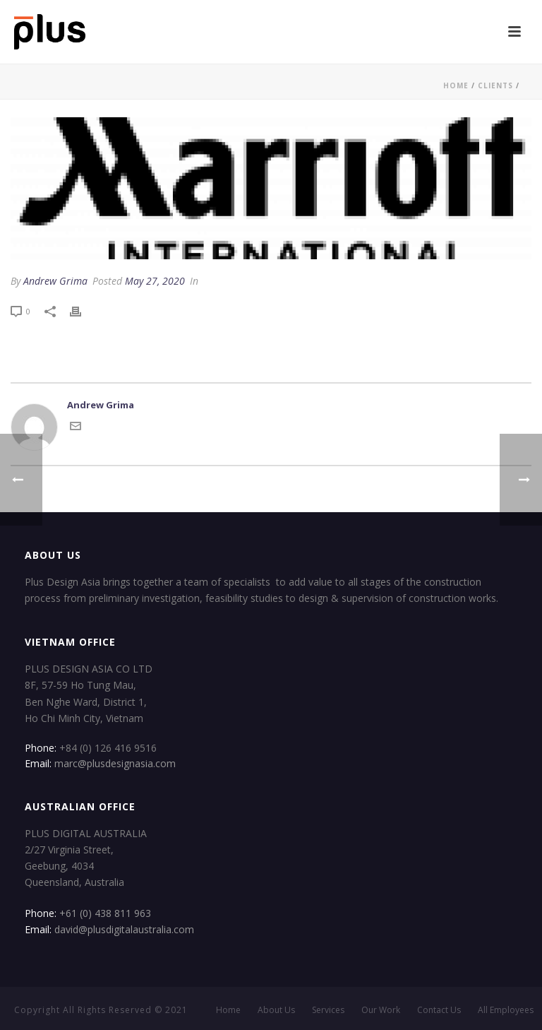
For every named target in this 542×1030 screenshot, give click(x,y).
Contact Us (439, 1010)
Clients (495, 85)
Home (456, 85)
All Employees (506, 1010)
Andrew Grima (55, 281)
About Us (276, 1010)
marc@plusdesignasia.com (115, 763)
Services (328, 1010)
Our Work (380, 1010)
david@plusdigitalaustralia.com (124, 929)
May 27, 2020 (155, 281)
